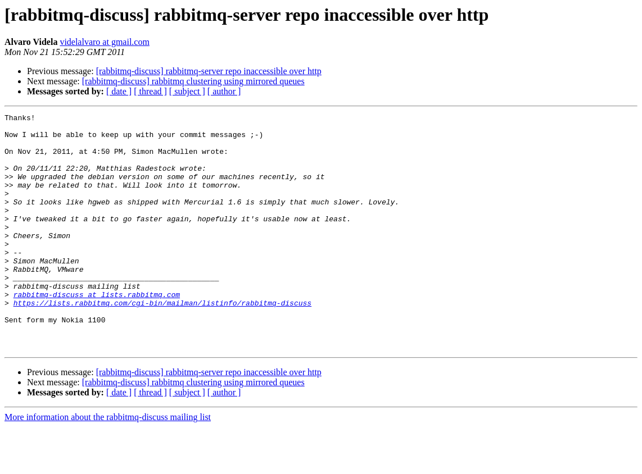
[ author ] (224, 91)
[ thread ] (150, 91)
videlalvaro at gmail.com (105, 42)
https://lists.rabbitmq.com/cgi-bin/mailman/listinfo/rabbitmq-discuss (162, 341)
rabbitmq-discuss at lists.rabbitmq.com (96, 331)
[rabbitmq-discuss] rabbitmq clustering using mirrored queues (193, 81)
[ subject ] (187, 91)
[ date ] (119, 91)
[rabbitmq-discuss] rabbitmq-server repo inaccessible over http (209, 71)
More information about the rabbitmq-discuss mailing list (107, 464)
